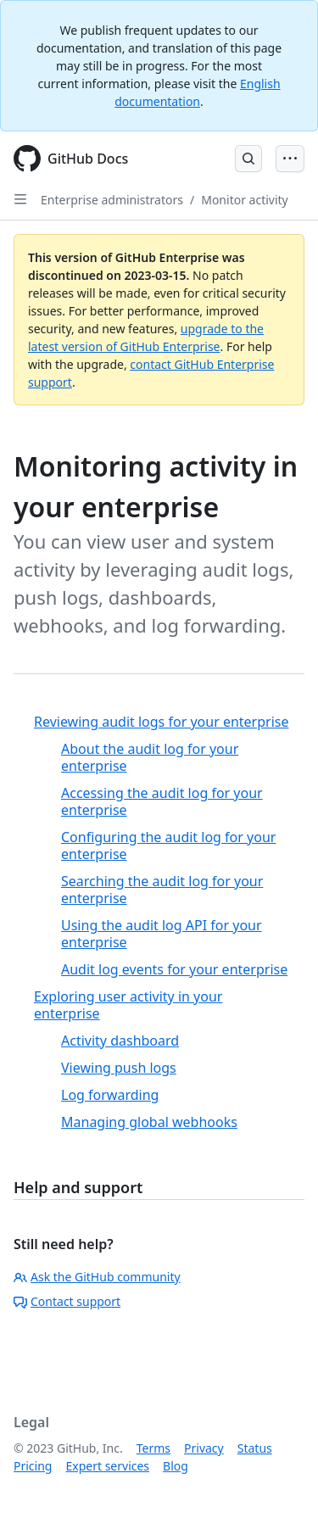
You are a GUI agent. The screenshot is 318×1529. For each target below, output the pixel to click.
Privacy (204, 1448)
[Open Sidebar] (20, 199)
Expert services (107, 1466)
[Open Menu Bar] (290, 158)
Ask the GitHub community (97, 1277)
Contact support (67, 1301)
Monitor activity (244, 200)
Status (254, 1448)
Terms (153, 1448)
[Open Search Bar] (248, 158)
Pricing (33, 1466)
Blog (175, 1466)
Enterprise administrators (112, 200)
